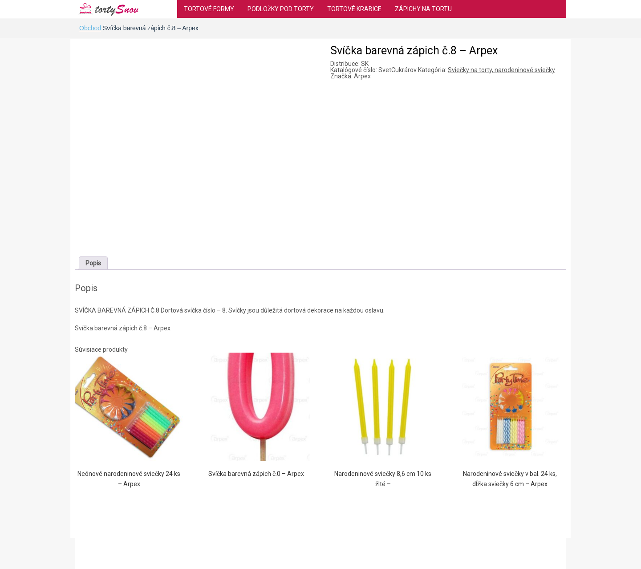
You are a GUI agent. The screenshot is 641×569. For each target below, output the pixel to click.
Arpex (362, 76)
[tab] (93, 263)
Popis (93, 263)
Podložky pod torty (280, 8)
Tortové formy (209, 8)
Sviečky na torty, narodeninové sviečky (501, 69)
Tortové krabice (354, 8)
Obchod (90, 28)
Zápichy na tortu (423, 8)
